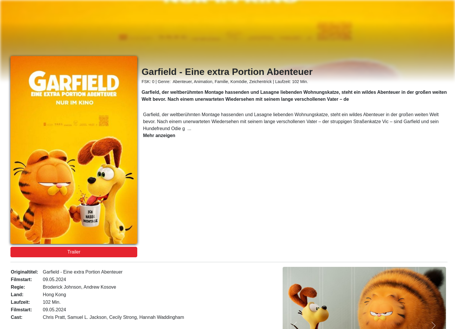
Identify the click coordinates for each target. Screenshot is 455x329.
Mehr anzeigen (159, 135)
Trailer (73, 251)
